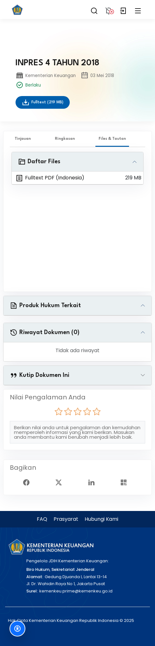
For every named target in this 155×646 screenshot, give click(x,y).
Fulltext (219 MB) (42, 102)
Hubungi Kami (101, 519)
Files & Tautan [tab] (112, 139)
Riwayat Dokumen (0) (45, 332)
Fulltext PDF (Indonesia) (50, 178)
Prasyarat (66, 519)
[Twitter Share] (61, 482)
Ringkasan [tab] (65, 139)
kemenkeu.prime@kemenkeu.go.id (76, 591)
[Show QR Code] (126, 482)
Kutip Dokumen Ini (39, 375)
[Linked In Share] (93, 482)
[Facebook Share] (29, 482)
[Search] (94, 9)
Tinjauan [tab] (23, 139)
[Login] (123, 9)
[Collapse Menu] (138, 9)
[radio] (58, 411)
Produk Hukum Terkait (45, 305)
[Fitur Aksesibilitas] (17, 628)
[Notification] (108, 9)
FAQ (42, 519)
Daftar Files (39, 161)
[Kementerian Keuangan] (51, 546)
